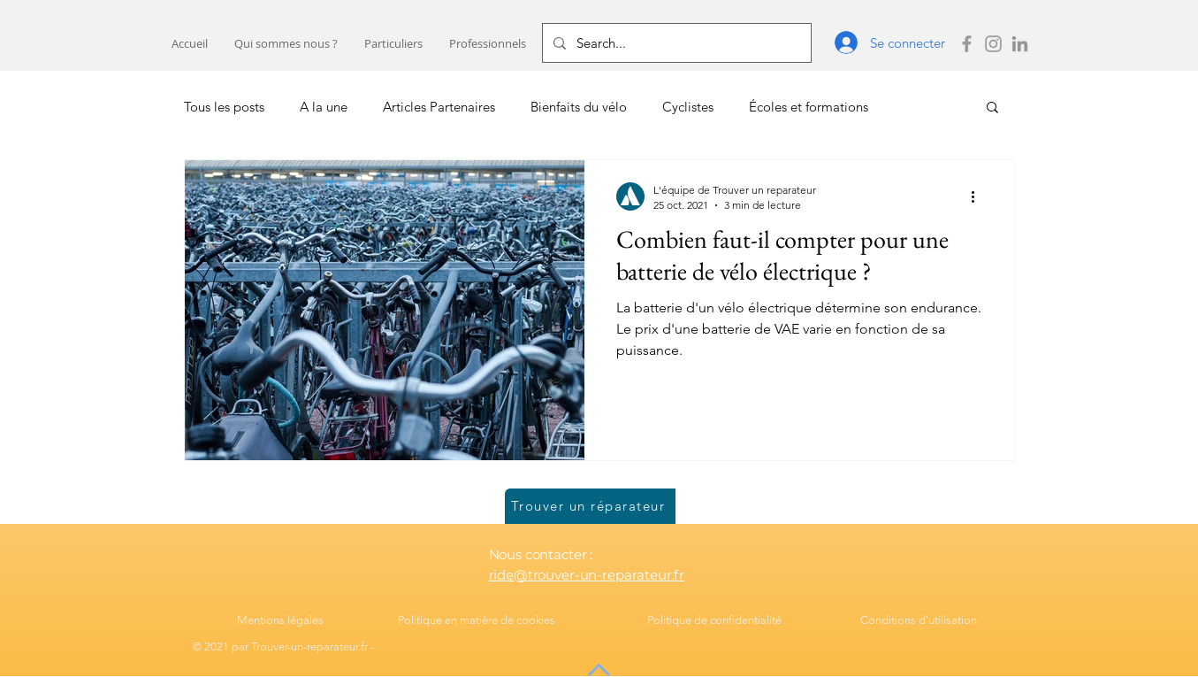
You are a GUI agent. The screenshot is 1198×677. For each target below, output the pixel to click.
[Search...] (675, 43)
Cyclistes (687, 106)
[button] (393, 43)
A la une (323, 106)
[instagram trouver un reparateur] (993, 44)
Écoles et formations (808, 106)
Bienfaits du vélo (578, 106)
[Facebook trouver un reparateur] (967, 44)
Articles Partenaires (439, 106)
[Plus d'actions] (979, 196)
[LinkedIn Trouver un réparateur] (1020, 44)
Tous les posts (224, 106)
